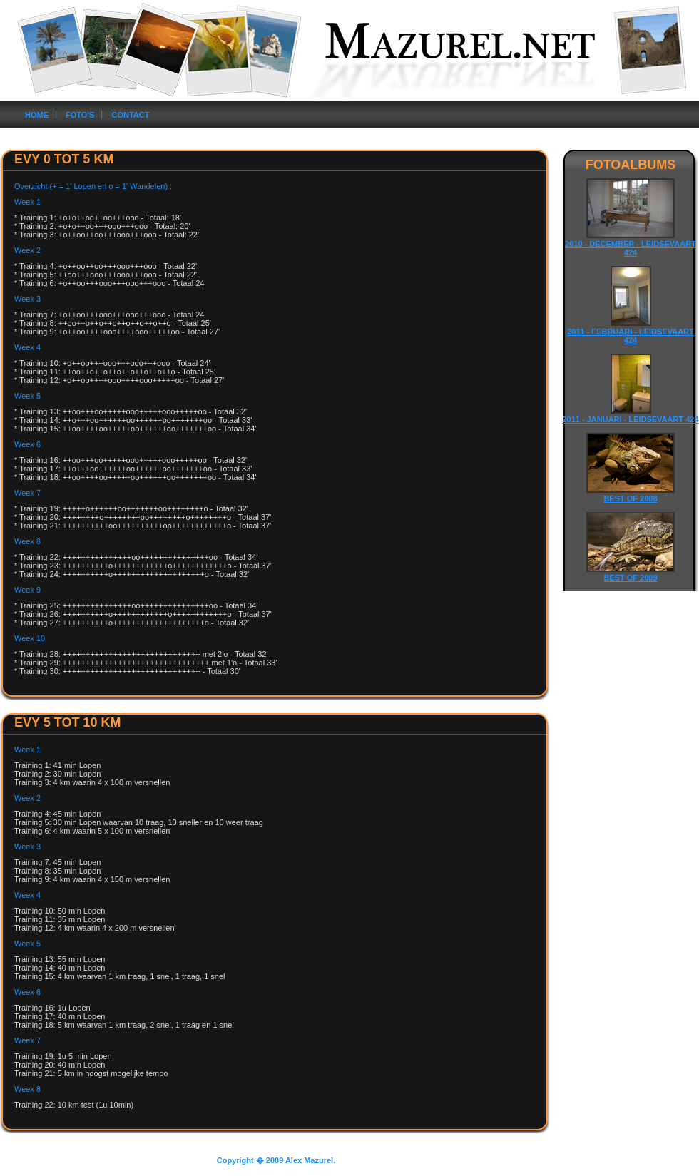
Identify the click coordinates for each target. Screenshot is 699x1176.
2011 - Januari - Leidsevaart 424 (630, 419)
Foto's (80, 115)
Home (37, 115)
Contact (130, 115)
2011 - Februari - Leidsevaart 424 (630, 335)
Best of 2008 (630, 498)
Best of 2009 (630, 577)
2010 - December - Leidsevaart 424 (630, 248)
